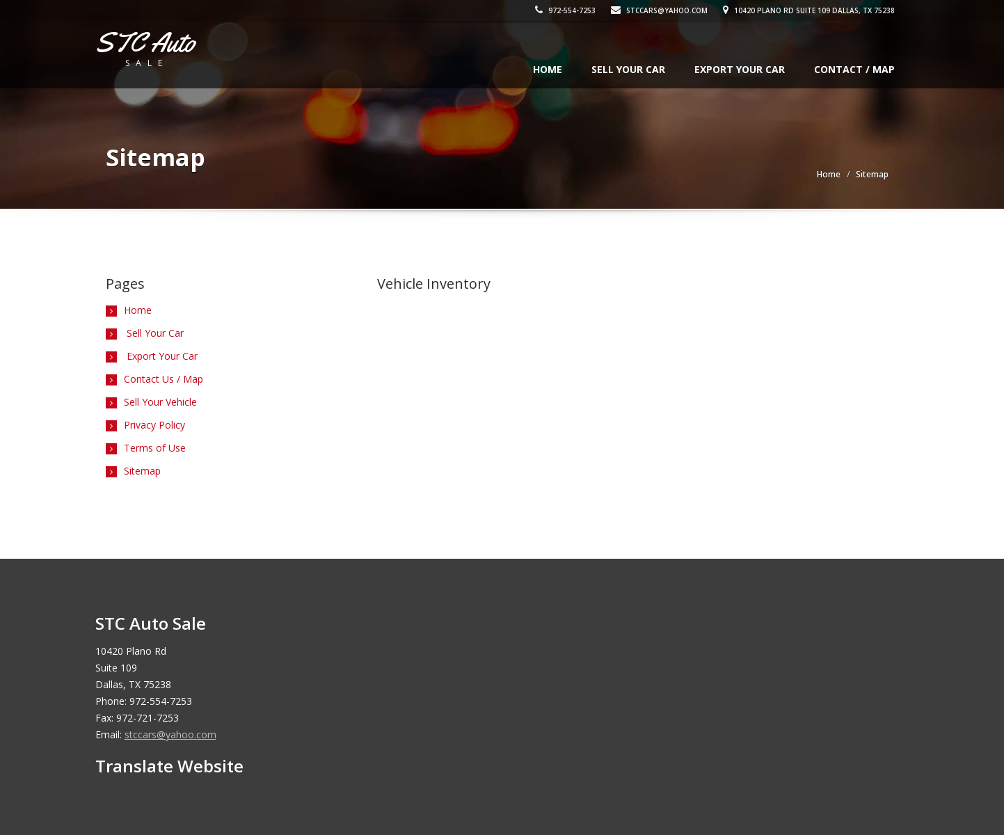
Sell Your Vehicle (160, 401)
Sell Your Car (628, 69)
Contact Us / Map (163, 378)
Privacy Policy (154, 424)
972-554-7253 (569, 10)
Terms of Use (155, 447)
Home (547, 69)
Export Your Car (739, 69)
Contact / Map (854, 69)
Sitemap (142, 470)
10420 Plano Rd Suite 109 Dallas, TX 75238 (813, 10)
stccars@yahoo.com (663, 10)
